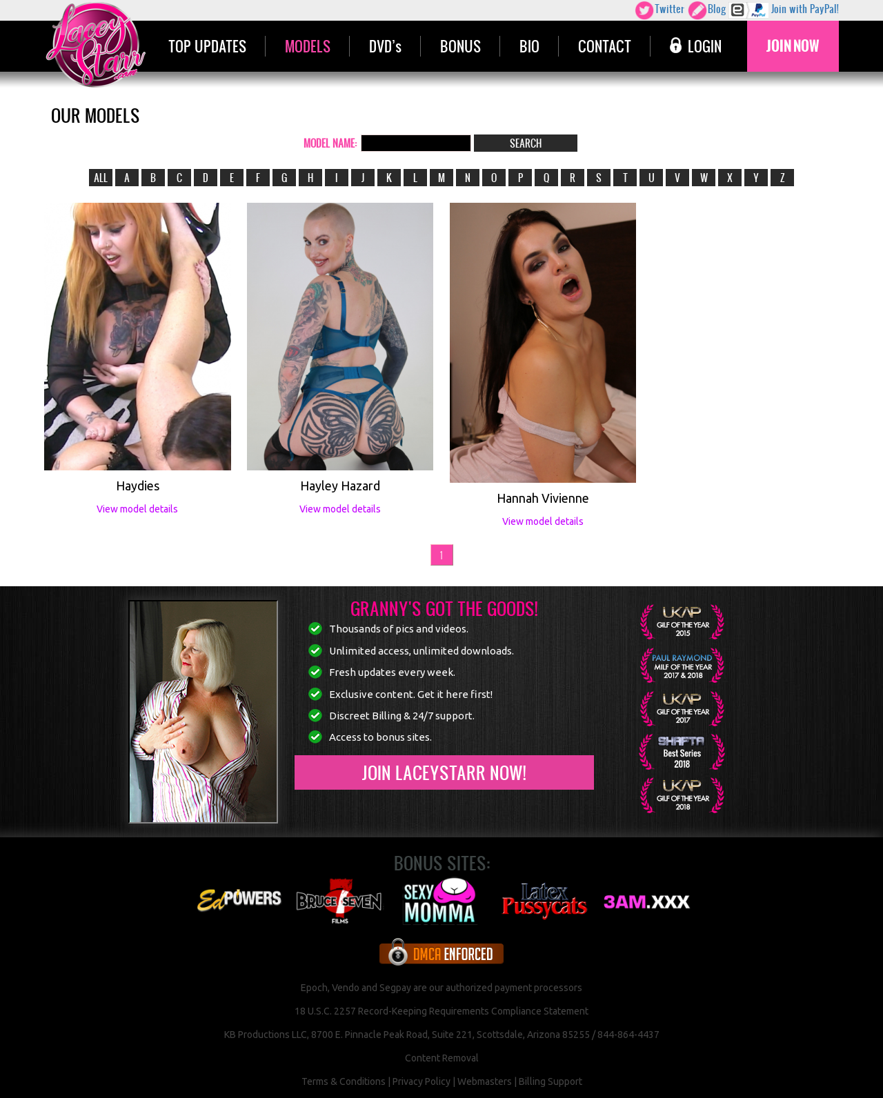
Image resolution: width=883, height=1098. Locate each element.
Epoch (314, 987)
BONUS (460, 46)
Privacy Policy (421, 1081)
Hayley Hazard (340, 485)
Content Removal (442, 1058)
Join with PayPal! (783, 10)
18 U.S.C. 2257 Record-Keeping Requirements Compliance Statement (441, 1011)
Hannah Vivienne (543, 498)
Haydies (137, 485)
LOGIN (696, 46)
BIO (529, 46)
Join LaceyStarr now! (444, 772)
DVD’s (385, 46)
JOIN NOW (793, 46)
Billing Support (550, 1081)
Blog (706, 10)
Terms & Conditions (343, 1081)
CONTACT (604, 46)
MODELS (307, 46)
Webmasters (484, 1081)
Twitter (659, 10)
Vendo (345, 987)
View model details (137, 509)
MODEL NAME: (330, 143)
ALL (101, 177)
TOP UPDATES (207, 46)
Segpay (395, 987)
